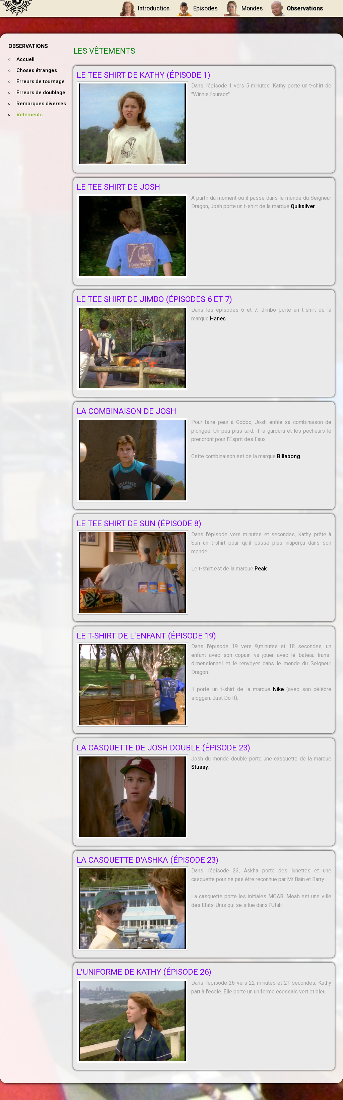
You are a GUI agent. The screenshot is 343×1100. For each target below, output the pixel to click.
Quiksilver (303, 206)
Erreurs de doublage (40, 92)
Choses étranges (36, 70)
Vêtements (29, 115)
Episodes (197, 8)
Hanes (218, 318)
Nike (278, 689)
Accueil (25, 59)
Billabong (288, 456)
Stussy (199, 767)
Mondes (243, 8)
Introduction (144, 8)
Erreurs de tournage (40, 81)
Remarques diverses (41, 104)
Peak (261, 568)
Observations (296, 8)
